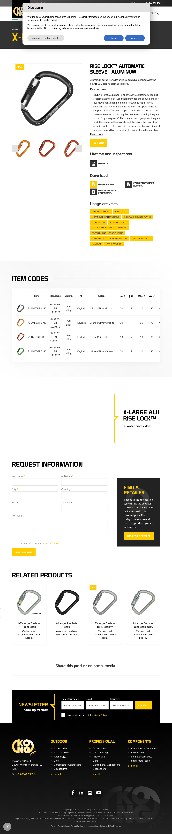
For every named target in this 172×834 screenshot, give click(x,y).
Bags (57, 760)
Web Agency (115, 826)
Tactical (96, 244)
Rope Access (98, 222)
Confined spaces (118, 222)
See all (57, 773)
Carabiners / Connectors (67, 764)
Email (15, 502)
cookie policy (50, 20)
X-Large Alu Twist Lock (92, 625)
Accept (135, 38)
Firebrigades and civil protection (109, 238)
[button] (15, 148)
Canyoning (121, 211)
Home (15, 29)
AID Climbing (61, 752)
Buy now (99, 143)
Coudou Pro (60, 768)
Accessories (60, 748)
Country (66, 489)
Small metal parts (140, 760)
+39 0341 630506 (26, 774)
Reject (113, 38)
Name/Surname (70, 698)
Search (157, 13)
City (15, 489)
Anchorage (60, 756)
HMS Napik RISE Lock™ (16, 625)
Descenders (99, 768)
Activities (67, 476)
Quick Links (137, 752)
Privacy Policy (53, 543)
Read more (96, 134)
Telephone (67, 502)
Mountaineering (101, 211)
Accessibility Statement (99, 826)
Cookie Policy (70, 826)
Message (17, 515)
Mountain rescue (142, 238)
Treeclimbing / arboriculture (107, 233)
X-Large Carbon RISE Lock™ (130, 625)
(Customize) (81, 826)
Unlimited (103, 163)
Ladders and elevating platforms (109, 227)
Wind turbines (114, 244)
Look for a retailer (139, 536)
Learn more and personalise (46, 38)
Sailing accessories (141, 756)
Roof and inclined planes (137, 217)
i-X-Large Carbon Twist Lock (54, 625)
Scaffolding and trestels (105, 217)
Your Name (18, 476)
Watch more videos (139, 426)
